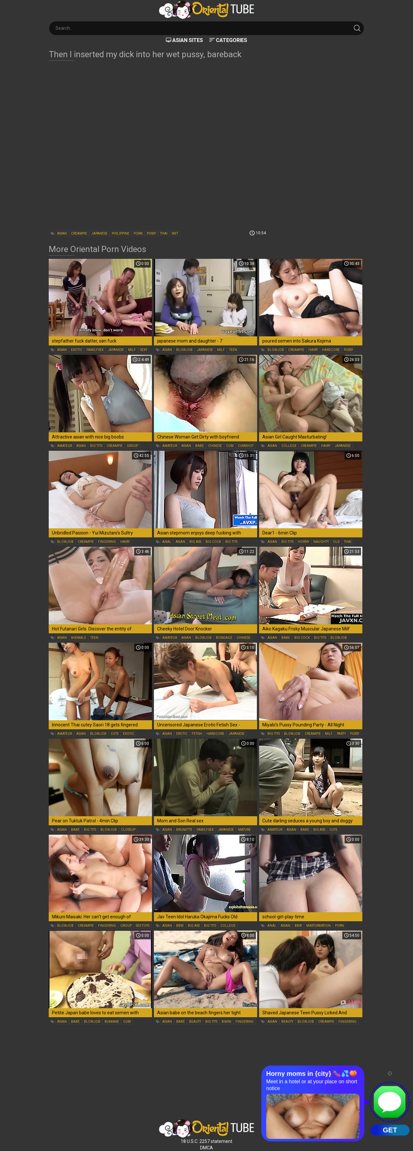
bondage (224, 637)
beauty (195, 1021)
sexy (143, 350)
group (132, 446)
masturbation (318, 925)
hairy (313, 350)
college (289, 446)
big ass (195, 542)
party (341, 733)
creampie (79, 233)
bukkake (112, 1021)
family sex (95, 350)
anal (166, 542)
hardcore (331, 350)
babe (199, 446)
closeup (128, 829)
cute (115, 733)
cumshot (246, 446)
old (336, 542)
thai (163, 233)
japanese (99, 233)
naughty (321, 542)
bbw (180, 925)
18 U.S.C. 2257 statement (206, 1141)
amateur (64, 446)
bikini (226, 1021)
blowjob (184, 350)
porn (138, 233)
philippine (120, 233)
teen (233, 350)
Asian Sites (187, 40)
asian (62, 233)
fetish (197, 733)
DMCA (206, 1147)
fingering (107, 542)
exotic (76, 350)
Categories (231, 40)
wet (175, 233)
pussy (151, 233)
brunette (184, 829)
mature (244, 829)
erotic (181, 733)
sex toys (142, 925)
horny (303, 542)
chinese (215, 446)
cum (230, 446)
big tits (96, 446)
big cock (213, 542)
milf (132, 350)
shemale (78, 637)
